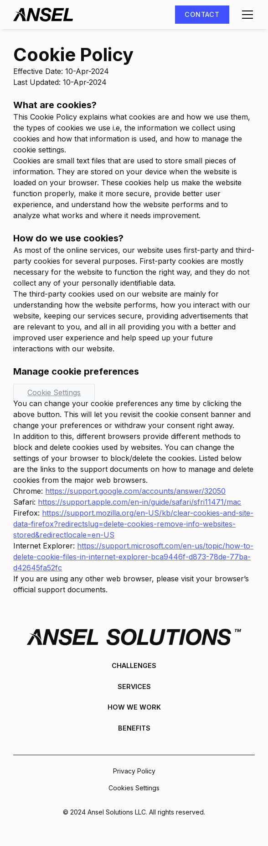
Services (134, 686)
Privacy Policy (134, 771)
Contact (202, 14)
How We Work (134, 707)
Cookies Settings (134, 788)
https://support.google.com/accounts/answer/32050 (135, 491)
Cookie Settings (54, 392)
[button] (246, 15)
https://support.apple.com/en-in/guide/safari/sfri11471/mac (139, 502)
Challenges (134, 665)
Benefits (134, 728)
